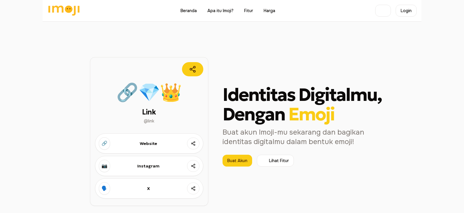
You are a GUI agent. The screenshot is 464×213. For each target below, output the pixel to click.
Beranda (189, 10)
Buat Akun (237, 160)
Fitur (248, 10)
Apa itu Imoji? (220, 10)
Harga (269, 10)
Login (406, 10)
